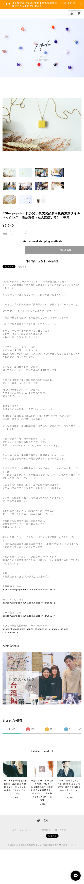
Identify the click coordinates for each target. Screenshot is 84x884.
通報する (22, 267)
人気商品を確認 (11, 645)
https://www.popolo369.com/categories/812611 (29, 589)
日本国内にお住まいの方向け (42, 261)
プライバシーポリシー (23, 830)
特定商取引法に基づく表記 (53, 830)
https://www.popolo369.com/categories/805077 (29, 616)
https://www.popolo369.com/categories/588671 (29, 602)
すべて (11, 729)
